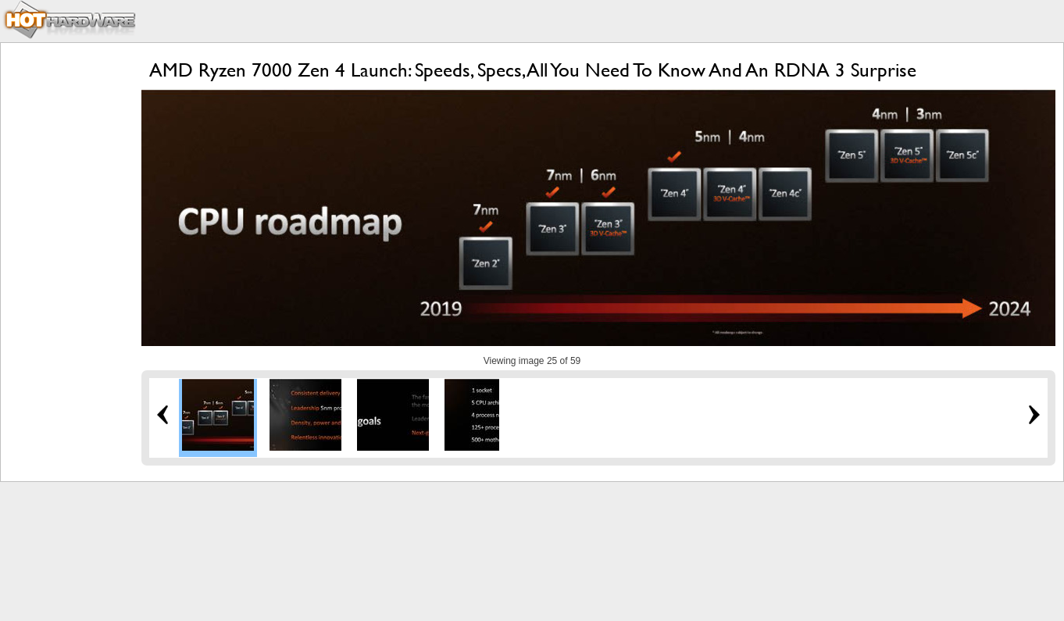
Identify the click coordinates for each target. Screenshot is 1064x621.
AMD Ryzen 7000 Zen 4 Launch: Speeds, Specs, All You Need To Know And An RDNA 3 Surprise (532, 70)
